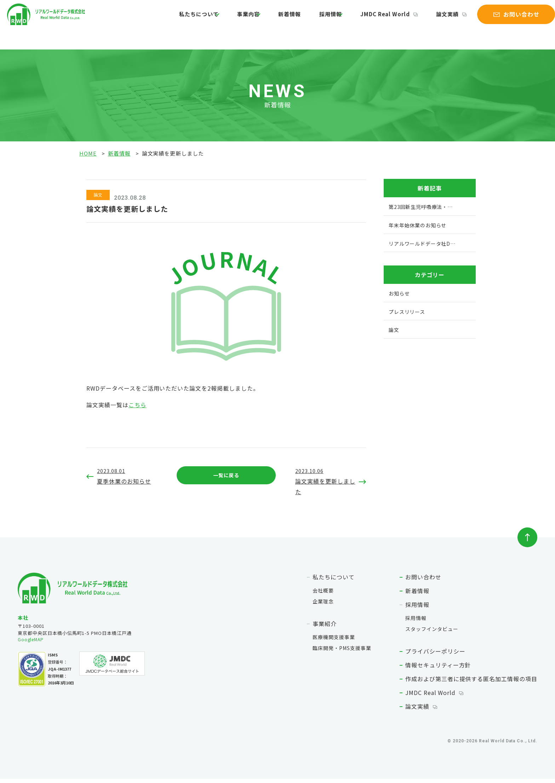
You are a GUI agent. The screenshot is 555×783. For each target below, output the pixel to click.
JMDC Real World (372, 18)
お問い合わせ (423, 581)
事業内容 (242, 18)
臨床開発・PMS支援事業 (342, 652)
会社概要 (323, 594)
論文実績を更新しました (325, 481)
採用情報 (317, 18)
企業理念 (323, 605)
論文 (395, 329)
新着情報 (283, 18)
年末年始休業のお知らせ (421, 224)
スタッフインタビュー (431, 633)
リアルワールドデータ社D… (425, 242)
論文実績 (429, 18)
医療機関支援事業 (334, 641)
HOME (88, 153)
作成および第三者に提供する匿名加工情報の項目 (471, 683)
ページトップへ (527, 541)
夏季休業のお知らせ (127, 475)
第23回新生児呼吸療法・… (424, 206)
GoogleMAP (32, 644)
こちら (137, 405)
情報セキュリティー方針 (438, 669)
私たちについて (193, 18)
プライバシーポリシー (435, 655)
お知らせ (401, 292)
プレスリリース (409, 310)
